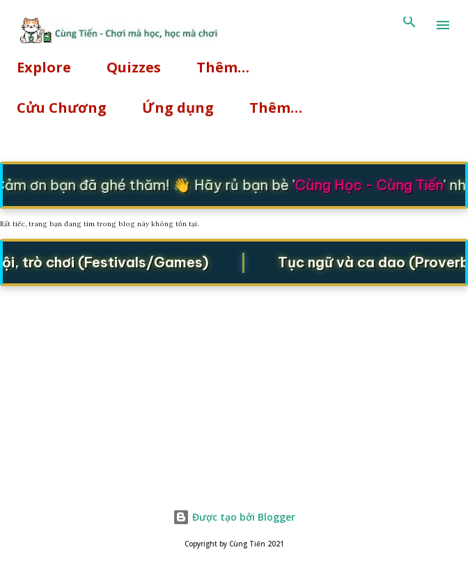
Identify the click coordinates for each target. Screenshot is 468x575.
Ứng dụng (178, 107)
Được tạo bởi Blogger (234, 516)
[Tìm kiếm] (409, 25)
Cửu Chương (62, 107)
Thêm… (222, 67)
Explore (44, 67)
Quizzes (134, 67)
